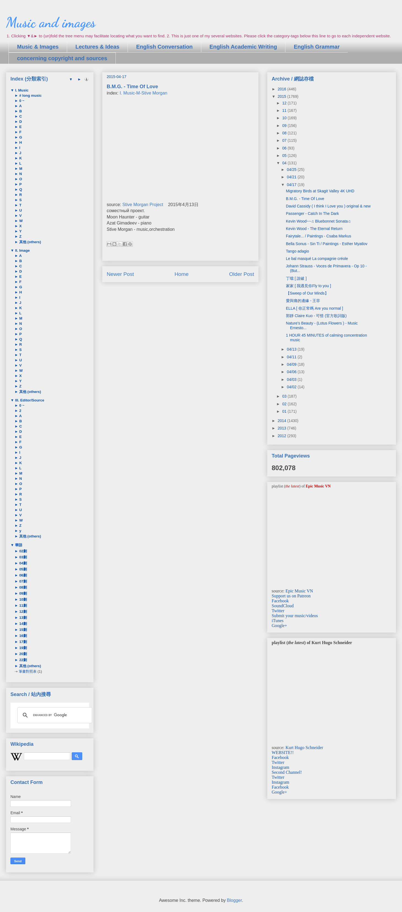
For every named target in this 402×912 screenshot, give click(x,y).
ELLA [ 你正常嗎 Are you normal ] (314, 308)
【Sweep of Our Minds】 (307, 293)
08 (284, 133)
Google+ (279, 625)
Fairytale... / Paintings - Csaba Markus (318, 236)
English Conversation (164, 47)
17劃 (22, 642)
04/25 (292, 169)
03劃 (22, 557)
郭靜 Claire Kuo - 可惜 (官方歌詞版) (316, 316)
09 (284, 125)
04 (284, 163)
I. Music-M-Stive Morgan (143, 93)
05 (284, 155)
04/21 (292, 177)
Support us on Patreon (291, 596)
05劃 (22, 569)
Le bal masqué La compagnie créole (317, 258)
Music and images (50, 22)
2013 (282, 428)
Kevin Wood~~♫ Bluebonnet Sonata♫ (318, 221)
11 (284, 110)
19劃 (22, 648)
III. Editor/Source (29, 400)
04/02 (292, 387)
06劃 (22, 575)
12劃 (22, 611)
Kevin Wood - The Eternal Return (314, 228)
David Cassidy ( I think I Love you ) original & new (328, 206)
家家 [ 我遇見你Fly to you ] (308, 286)
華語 (18, 545)
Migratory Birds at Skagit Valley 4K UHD (320, 191)
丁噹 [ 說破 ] (296, 278)
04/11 (292, 357)
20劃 (22, 654)
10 (284, 118)
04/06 (292, 372)
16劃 (22, 636)
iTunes (277, 620)
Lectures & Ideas (97, 47)
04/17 (292, 184)
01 (284, 411)
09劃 (22, 593)
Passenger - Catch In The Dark (312, 213)
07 (284, 140)
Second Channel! (287, 772)
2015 (282, 96)
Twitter (278, 610)
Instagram (280, 767)
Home (182, 274)
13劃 (22, 618)
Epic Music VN (299, 591)
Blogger (234, 900)
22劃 (22, 660)
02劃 (22, 551)
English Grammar (317, 47)
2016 (282, 89)
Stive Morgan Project (142, 204)
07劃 (22, 581)
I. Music (21, 90)
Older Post (241, 274)
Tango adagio (297, 251)
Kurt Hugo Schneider (304, 747)
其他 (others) (29, 242)
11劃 (22, 605)
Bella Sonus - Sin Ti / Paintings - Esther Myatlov (326, 244)
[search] (54, 715)
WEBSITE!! (283, 752)
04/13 (292, 349)
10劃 (22, 599)
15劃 (22, 630)
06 (284, 148)
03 (284, 396)
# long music (30, 95)
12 (284, 103)
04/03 (292, 379)
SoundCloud (283, 605)
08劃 (22, 587)
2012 (282, 436)
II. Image (22, 250)
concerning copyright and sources (62, 58)
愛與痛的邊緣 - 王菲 (303, 300)
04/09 (292, 364)
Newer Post (120, 274)
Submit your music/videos (295, 615)
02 (284, 404)
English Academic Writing (243, 47)
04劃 (22, 563)
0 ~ (21, 101)
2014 (282, 420)
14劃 (22, 624)
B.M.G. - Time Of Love (305, 198)
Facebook (280, 600)
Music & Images (38, 47)
